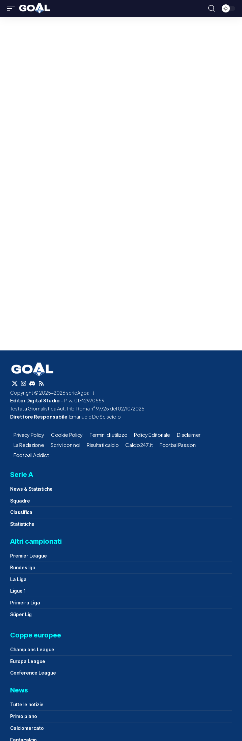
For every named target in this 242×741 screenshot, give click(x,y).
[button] (12, 8)
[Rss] (41, 384)
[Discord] (32, 384)
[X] (14, 384)
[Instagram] (23, 384)
